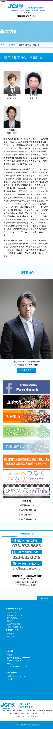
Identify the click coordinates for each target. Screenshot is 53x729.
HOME (2, 45)
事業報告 (10, 637)
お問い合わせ (11, 673)
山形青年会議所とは (14, 609)
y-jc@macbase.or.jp (30, 716)
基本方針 (12, 45)
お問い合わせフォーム (16, 676)
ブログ (10, 655)
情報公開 (9, 651)
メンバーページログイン (17, 667)
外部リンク (11, 664)
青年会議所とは (13, 618)
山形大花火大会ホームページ (19, 661)
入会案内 (10, 679)
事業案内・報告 (12, 630)
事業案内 (10, 634)
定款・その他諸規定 (15, 627)
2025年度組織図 (13, 624)
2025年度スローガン (15, 615)
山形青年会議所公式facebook (19, 658)
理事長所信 (26, 370)
